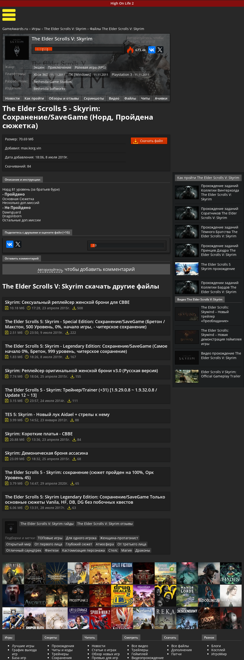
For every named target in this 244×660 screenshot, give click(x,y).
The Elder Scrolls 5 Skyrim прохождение (220, 276)
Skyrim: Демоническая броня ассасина (46, 459)
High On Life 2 (122, 3)
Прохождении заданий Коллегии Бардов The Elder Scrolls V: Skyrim (218, 299)
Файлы (130, 96)
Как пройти (34, 96)
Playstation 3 (117, 73)
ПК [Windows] (77, 73)
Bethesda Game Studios (50, 80)
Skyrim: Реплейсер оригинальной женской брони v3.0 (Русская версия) (81, 377)
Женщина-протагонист (112, 544)
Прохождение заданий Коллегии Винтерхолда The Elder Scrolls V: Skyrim (219, 192)
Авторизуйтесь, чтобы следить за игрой (145, 40)
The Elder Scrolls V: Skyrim (65, 28)
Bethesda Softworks (48, 87)
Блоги (216, 651)
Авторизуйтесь (50, 275)
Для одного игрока (78, 544)
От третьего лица (95, 550)
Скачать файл (148, 139)
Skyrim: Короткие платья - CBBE (39, 440)
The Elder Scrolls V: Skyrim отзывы (95, 530)
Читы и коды (62, 655)
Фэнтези (153, 550)
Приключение (57, 67)
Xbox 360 (40, 73)
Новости (12, 96)
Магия (64, 555)
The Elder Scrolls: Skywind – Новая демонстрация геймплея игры (215, 344)
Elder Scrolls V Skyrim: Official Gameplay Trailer (219, 382)
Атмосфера (71, 550)
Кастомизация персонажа (25, 555)
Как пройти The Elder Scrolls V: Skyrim (203, 178)
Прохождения (63, 651)
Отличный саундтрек (127, 550)
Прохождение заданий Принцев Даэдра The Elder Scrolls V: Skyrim (217, 258)
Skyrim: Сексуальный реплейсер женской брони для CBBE (67, 308)
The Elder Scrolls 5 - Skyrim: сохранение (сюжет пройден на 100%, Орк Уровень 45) (79, 481)
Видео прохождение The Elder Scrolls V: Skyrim (219, 364)
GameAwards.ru (15, 28)
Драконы (79, 555)
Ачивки (161, 96)
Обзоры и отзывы (64, 96)
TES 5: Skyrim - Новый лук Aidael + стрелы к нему (57, 420)
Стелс (52, 555)
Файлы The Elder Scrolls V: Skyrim (117, 28)
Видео (114, 96)
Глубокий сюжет (47, 550)
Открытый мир (144, 544)
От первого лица (18, 550)
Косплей (218, 655)
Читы (145, 96)
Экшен (39, 67)
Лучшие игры (23, 651)
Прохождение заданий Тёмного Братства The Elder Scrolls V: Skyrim (217, 236)
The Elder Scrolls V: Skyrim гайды (43, 530)
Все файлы (180, 651)
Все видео (140, 651)
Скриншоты (94, 96)
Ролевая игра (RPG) (86, 67)
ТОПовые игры (49, 544)
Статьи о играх (104, 655)
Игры (36, 28)
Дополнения (181, 655)
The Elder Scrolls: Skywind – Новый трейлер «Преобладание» (216, 322)
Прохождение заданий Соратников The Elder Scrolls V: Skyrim (220, 214)
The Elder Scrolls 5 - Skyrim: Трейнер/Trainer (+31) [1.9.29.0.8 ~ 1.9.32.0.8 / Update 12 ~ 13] (81, 398)
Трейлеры (140, 655)
